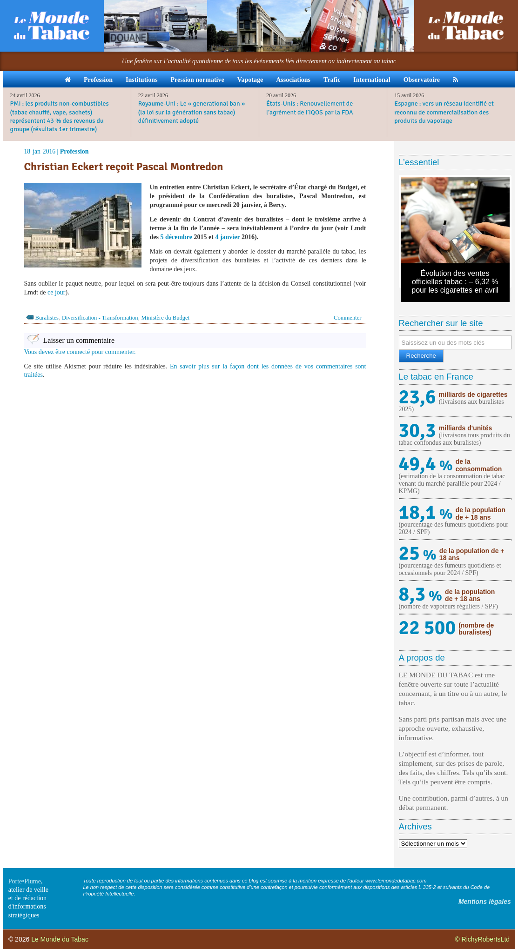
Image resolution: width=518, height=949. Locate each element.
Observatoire (422, 79)
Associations (293, 79)
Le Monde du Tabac (59, 939)
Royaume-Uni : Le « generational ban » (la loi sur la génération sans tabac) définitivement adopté (191, 112)
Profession (98, 79)
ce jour (56, 292)
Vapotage (250, 79)
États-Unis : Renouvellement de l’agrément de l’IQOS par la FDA (309, 108)
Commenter (347, 317)
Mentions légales (484, 901)
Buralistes (47, 317)
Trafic (331, 79)
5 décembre (176, 237)
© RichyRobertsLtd (482, 939)
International (371, 79)
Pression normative (197, 79)
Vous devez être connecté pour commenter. (80, 351)
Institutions (141, 79)
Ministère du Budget (165, 317)
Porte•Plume (24, 881)
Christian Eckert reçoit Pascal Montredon (123, 166)
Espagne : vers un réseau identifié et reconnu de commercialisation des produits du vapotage (444, 112)
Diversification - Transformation (100, 317)
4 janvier (227, 237)
